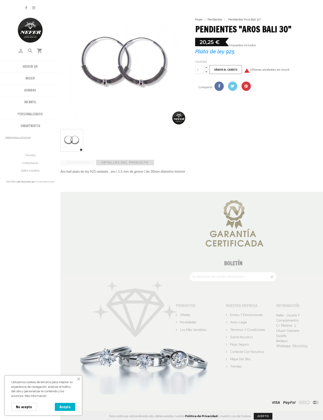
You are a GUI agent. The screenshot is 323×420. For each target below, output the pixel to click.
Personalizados (18, 138)
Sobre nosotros (30, 170)
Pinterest (246, 86)
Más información (36, 396)
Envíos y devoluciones (246, 315)
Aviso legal (238, 322)
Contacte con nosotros (246, 352)
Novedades (187, 322)
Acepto (65, 406)
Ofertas (184, 315)
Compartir (219, 86)
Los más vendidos (193, 330)
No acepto (24, 406)
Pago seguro (239, 344)
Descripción (78, 162)
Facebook (26, 8)
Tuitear (232, 86)
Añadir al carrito (225, 70)
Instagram (33, 8)
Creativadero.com (45, 181)
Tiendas (30, 155)
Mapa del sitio (240, 359)
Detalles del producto (125, 162)
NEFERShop (12, 181)
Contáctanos (30, 163)
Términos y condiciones (247, 330)
